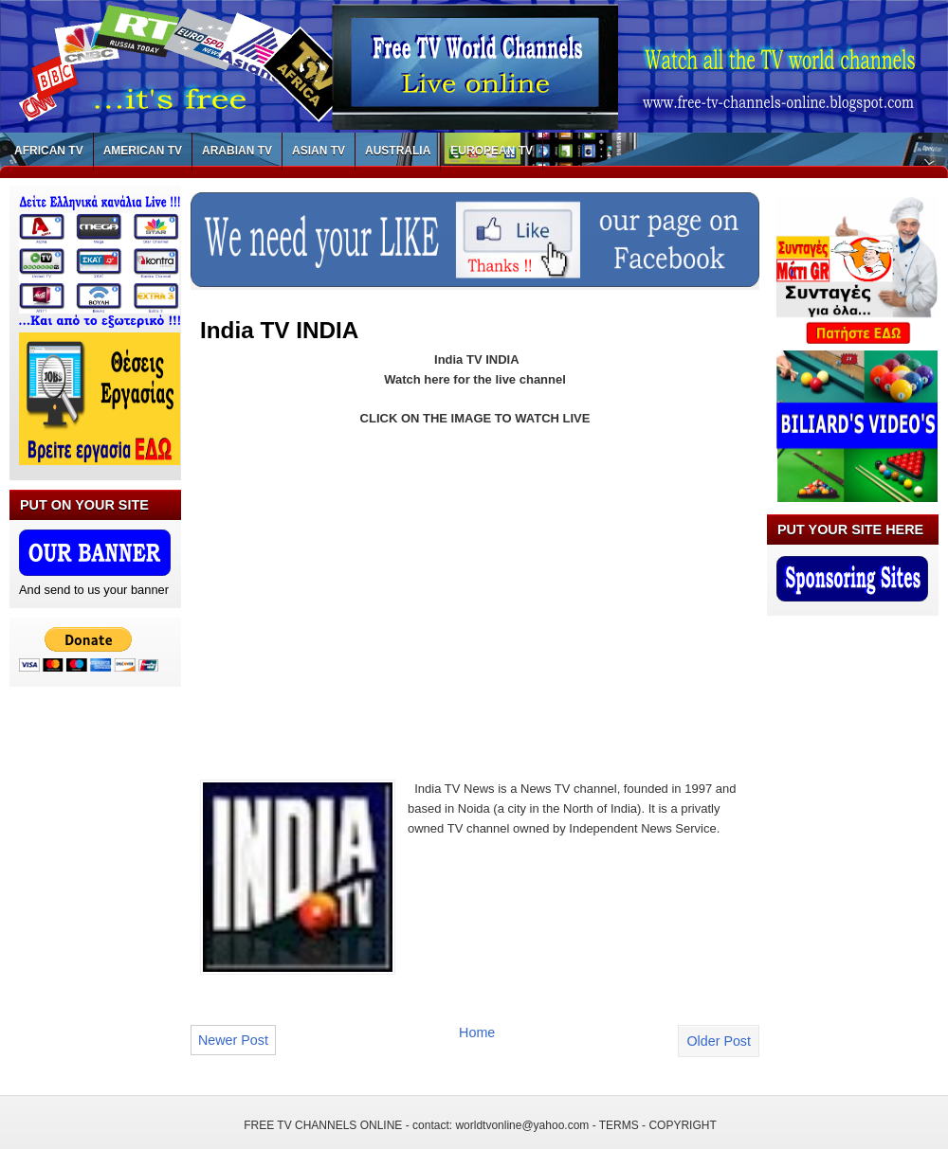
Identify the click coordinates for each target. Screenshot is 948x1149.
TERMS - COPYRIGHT (658, 1125)
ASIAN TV (318, 150)
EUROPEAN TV (491, 150)
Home (477, 1032)
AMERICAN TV (142, 150)
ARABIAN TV (237, 150)
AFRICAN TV (48, 150)
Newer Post (233, 1040)
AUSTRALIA (397, 150)
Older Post (718, 1041)
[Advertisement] (359, 601)
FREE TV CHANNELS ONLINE (323, 1125)
